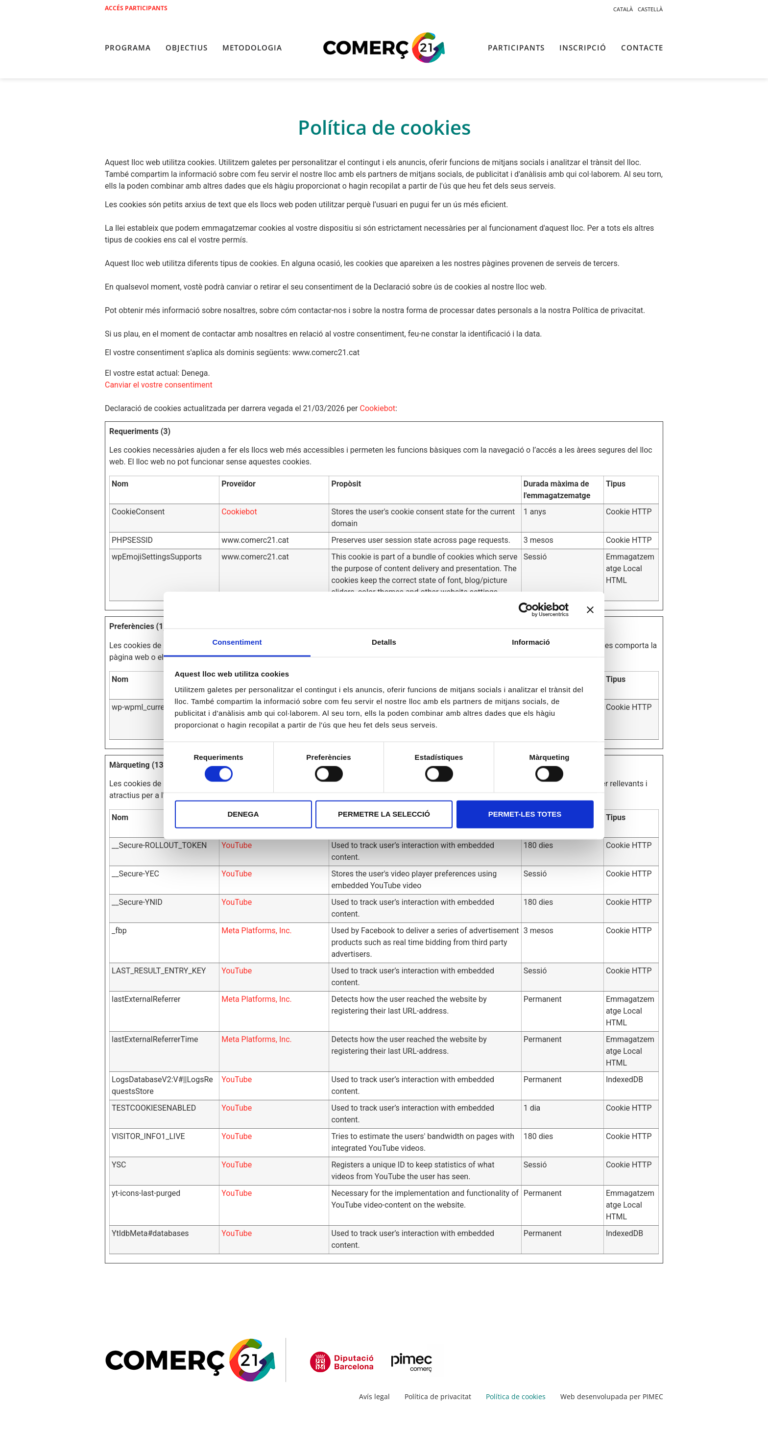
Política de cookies (516, 1396)
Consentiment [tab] (237, 641)
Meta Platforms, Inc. (256, 930)
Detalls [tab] (384, 641)
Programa (128, 47)
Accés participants (136, 8)
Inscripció (582, 47)
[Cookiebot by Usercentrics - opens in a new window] (526, 610)
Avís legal (374, 1396)
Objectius (187, 47)
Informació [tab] (531, 641)
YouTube (236, 845)
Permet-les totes (525, 814)
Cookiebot (378, 408)
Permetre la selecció (384, 814)
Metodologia (252, 47)
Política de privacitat (438, 1396)
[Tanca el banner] (590, 609)
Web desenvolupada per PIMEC (611, 1396)
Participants (516, 47)
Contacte (642, 47)
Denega (243, 814)
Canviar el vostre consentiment (159, 384)
